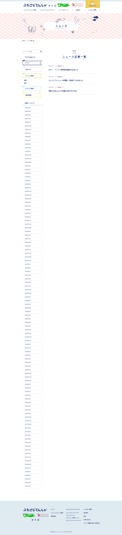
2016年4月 (28, 479)
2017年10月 (28, 424)
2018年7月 (28, 391)
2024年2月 (28, 184)
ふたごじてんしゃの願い (30, 10)
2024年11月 (28, 158)
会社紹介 (78, 10)
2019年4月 (28, 359)
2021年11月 (28, 253)
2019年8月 (28, 344)
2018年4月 (28, 402)
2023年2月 (28, 217)
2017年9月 (28, 428)
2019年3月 (28, 362)
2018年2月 (28, 409)
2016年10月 (28, 464)
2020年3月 (28, 318)
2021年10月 (28, 257)
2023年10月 (28, 198)
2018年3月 (28, 406)
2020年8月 (28, 300)
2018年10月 (28, 380)
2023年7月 (28, 206)
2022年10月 (28, 227)
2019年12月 (28, 329)
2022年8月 (28, 235)
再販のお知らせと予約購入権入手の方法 (63, 91)
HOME (23, 40)
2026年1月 (28, 122)
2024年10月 (28, 162)
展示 (25, 83)
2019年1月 (28, 369)
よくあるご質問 (92, 10)
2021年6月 (28, 268)
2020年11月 (28, 289)
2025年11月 (28, 129)
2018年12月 (28, 373)
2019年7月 (28, 348)
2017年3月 (28, 450)
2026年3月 (28, 115)
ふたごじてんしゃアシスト (72, 512)
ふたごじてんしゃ (70, 515)
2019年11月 (28, 333)
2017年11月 (28, 420)
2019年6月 (28, 351)
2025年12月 (28, 126)
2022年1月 (28, 249)
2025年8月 (28, 136)
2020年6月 (28, 308)
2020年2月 (28, 322)
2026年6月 (28, 107)
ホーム (52, 509)
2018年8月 (28, 388)
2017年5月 (28, 442)
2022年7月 (28, 238)
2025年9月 (28, 133)
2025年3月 (28, 151)
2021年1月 (28, 286)
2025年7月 (28, 140)
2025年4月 (28, 147)
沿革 (85, 516)
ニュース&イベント (64, 10)
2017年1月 (28, 457)
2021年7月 (28, 264)
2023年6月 (28, 209)
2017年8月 (28, 431)
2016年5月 (28, 475)
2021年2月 (28, 282)
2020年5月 (28, 311)
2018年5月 (28, 399)
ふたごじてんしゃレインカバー (73, 520)
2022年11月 (28, 224)
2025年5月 (28, 144)
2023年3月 (28, 213)
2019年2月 (28, 366)
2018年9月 (28, 384)
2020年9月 (28, 297)
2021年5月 (28, 271)
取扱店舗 (53, 516)
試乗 (25, 80)
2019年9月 (28, 340)
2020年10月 (28, 293)
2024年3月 (28, 180)
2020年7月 (28, 304)
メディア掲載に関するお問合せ (92, 523)
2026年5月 (28, 111)
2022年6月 (28, 242)
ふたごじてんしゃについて (47, 10)
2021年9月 (28, 260)
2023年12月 (28, 191)
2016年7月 (28, 468)
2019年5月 (28, 355)
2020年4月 (28, 315)
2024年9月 (28, 166)
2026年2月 (28, 118)
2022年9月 (28, 231)
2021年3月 (28, 278)
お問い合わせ (87, 519)
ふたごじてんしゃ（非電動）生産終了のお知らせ (66, 80)
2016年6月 (28, 471)
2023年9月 (28, 202)
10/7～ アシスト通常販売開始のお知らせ (63, 70)
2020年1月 (28, 326)
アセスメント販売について (72, 517)
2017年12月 (28, 417)
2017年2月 (28, 453)
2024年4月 (28, 177)
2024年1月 (28, 187)
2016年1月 (28, 486)
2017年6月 (28, 439)
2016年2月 (28, 482)
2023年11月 (28, 195)
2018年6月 (28, 395)
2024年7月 (28, 169)
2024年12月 (28, 155)
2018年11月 (28, 377)
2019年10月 (28, 337)
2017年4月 (28, 446)
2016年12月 (28, 460)
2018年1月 (28, 413)
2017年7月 (28, 435)
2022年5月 (28, 246)
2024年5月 (28, 173)
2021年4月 (28, 275)
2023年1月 (28, 220)
